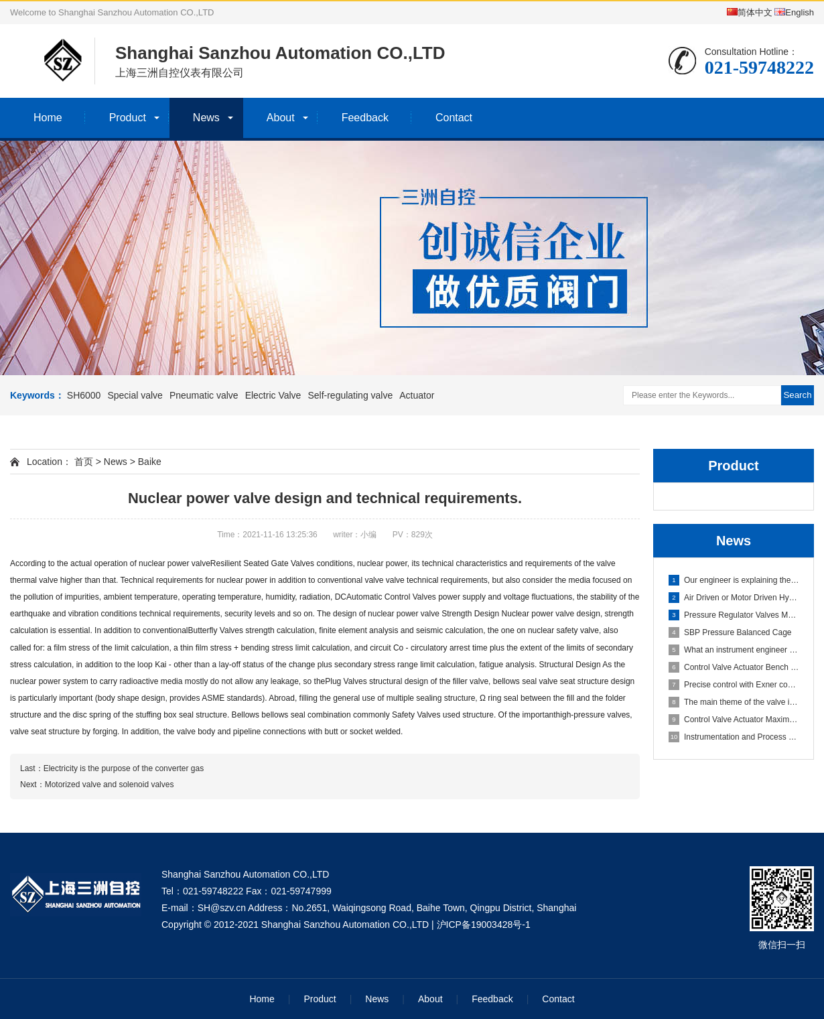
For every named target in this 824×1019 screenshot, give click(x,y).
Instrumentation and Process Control (734, 737)
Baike (149, 461)
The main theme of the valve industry (734, 702)
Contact (453, 117)
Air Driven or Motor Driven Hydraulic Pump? (734, 597)
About (281, 117)
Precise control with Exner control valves (734, 684)
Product (127, 117)
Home (47, 117)
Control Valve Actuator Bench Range (734, 667)
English (794, 12)
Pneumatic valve (203, 395)
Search (797, 395)
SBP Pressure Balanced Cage (730, 632)
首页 (83, 461)
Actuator (416, 395)
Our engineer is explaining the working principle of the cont (734, 580)
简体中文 (749, 12)
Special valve (135, 395)
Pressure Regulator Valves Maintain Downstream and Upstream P (734, 615)
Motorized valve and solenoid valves (109, 784)
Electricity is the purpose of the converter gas (124, 768)
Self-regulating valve (350, 395)
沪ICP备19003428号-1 (484, 924)
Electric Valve (273, 395)
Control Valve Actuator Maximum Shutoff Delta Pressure (734, 719)
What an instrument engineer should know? (734, 649)
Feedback (365, 117)
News (206, 117)
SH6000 (84, 395)
